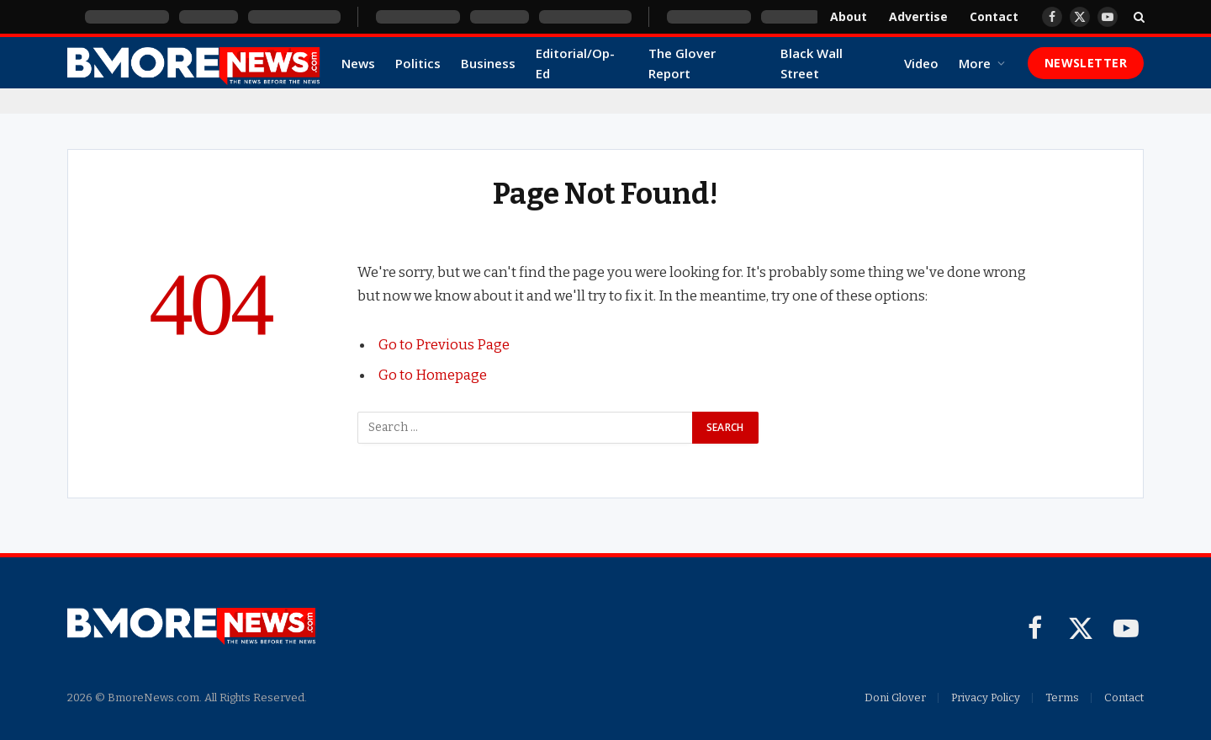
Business (488, 63)
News (358, 63)
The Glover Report (682, 63)
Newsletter (1085, 63)
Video (921, 63)
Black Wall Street (811, 63)
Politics (418, 63)
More (975, 63)
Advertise (918, 16)
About (848, 16)
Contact (994, 16)
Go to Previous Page (444, 344)
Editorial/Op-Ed (575, 63)
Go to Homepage (432, 374)
